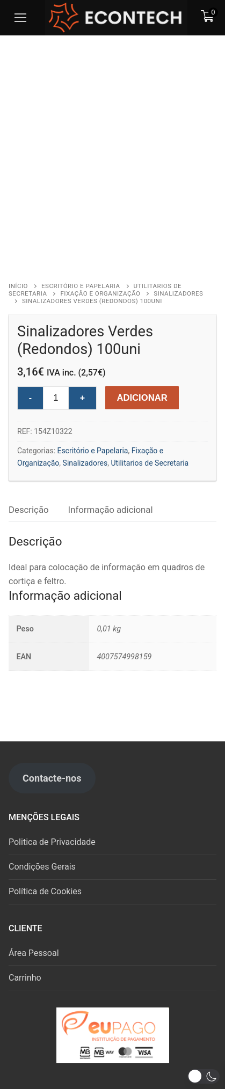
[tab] (29, 510)
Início (18, 286)
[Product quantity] (56, 398)
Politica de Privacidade (52, 842)
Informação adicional (110, 509)
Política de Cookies (45, 891)
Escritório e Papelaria (80, 286)
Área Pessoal (34, 953)
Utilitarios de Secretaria (149, 463)
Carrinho (25, 978)
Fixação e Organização (100, 293)
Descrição (29, 509)
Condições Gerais (42, 867)
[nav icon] (20, 17)
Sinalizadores (85, 463)
